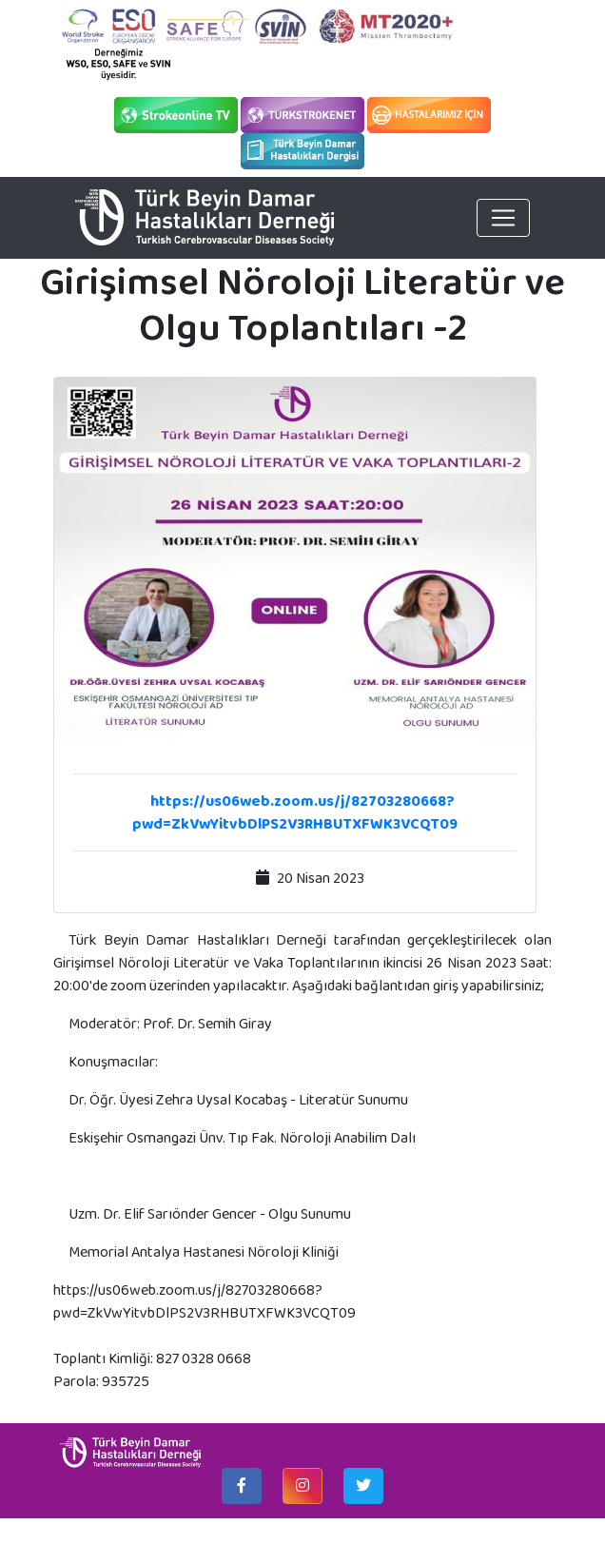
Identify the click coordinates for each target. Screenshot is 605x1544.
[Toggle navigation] (503, 218)
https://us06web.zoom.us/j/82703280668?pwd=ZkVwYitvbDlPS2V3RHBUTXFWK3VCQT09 (295, 812)
